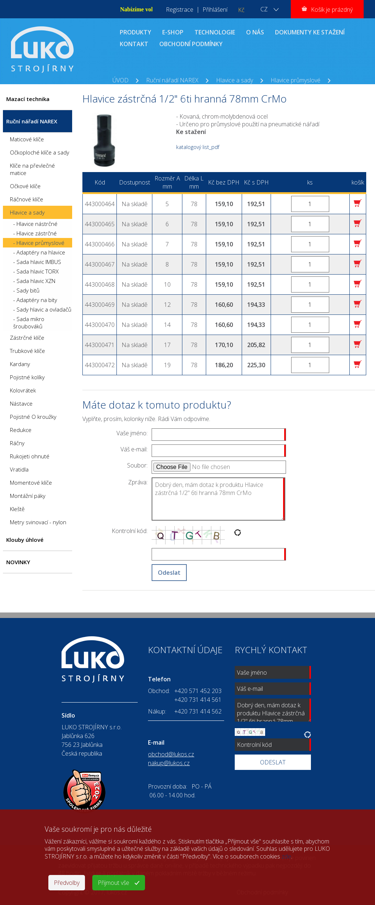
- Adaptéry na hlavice (39, 252)
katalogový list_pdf (197, 147)
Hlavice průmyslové (295, 80)
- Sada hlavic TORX (36, 271)
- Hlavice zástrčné (35, 233)
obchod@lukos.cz (171, 754)
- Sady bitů (26, 290)
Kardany (20, 364)
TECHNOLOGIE (214, 32)
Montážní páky (27, 495)
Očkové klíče (25, 186)
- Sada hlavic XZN (34, 280)
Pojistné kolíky (27, 377)
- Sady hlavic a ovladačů (42, 309)
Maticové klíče (27, 139)
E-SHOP (172, 32)
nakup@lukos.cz (169, 763)
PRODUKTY (135, 32)
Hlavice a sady (234, 80)
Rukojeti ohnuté (29, 456)
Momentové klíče (31, 482)
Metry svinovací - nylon (38, 522)
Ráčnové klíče (26, 199)
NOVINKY (18, 562)
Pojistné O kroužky (33, 416)
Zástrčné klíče (27, 337)
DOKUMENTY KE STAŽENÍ (310, 32)
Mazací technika (27, 99)
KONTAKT (134, 44)
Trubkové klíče (27, 350)
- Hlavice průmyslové (38, 242)
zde (286, 856)
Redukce (20, 429)
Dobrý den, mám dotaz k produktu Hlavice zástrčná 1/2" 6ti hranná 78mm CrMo (218, 499)
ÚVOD (120, 80)
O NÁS (255, 32)
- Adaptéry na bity (35, 299)
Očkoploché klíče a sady (39, 152)
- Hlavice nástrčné (35, 223)
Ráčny (17, 443)
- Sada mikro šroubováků (28, 322)
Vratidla (19, 469)
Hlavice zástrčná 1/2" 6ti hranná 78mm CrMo (170, 88)
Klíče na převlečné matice (32, 169)
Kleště (17, 509)
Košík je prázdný (332, 9)
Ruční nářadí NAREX (172, 80)
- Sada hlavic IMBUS (37, 261)
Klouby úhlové (25, 539)
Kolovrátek (23, 390)
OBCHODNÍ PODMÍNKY (191, 44)
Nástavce (21, 403)
